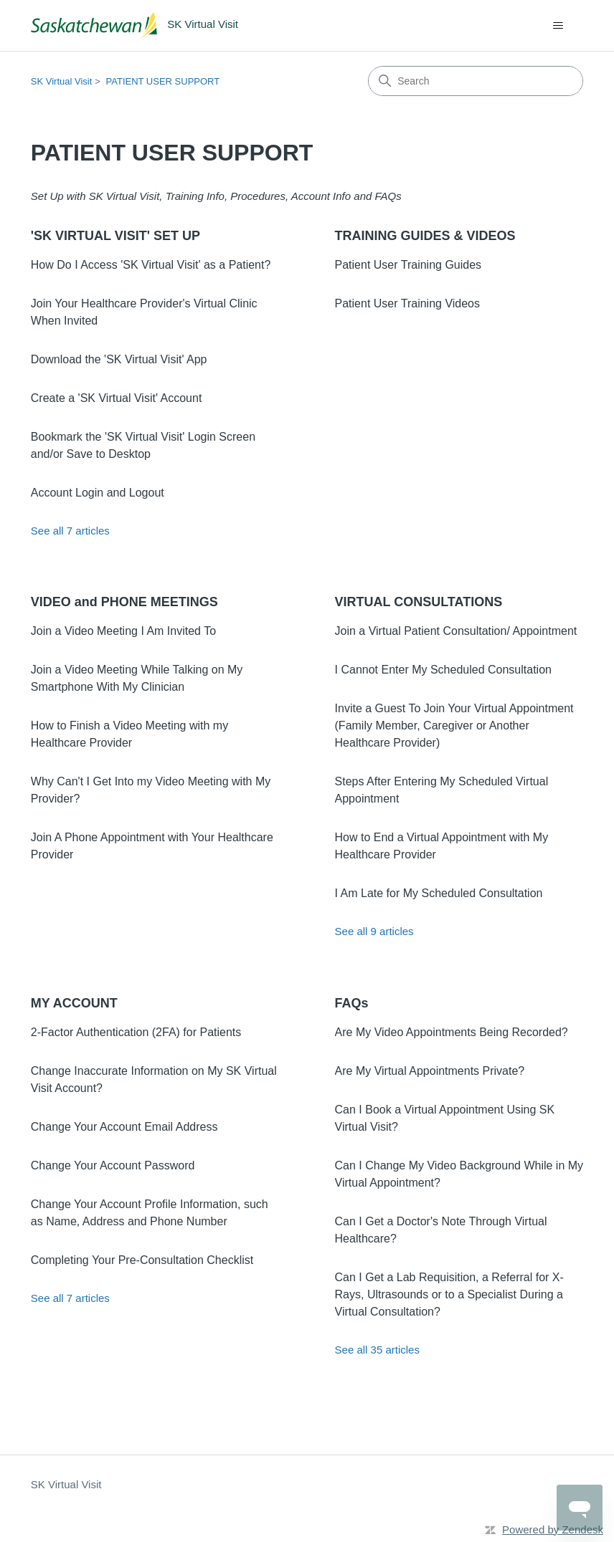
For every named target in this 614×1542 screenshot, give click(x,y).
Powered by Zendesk (552, 1529)
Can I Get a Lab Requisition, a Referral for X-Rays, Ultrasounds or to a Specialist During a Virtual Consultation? (449, 1294)
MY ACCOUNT (74, 1003)
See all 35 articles (377, 1350)
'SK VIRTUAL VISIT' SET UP (115, 236)
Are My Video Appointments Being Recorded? (451, 1032)
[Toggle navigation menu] (557, 25)
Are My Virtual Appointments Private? (430, 1071)
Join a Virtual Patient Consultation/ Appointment (456, 631)
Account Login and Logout (97, 493)
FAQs (352, 1003)
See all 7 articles (70, 531)
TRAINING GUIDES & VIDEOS (425, 236)
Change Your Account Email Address (124, 1127)
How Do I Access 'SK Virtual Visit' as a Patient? (151, 265)
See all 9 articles (374, 931)
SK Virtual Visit (62, 81)
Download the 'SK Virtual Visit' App (119, 359)
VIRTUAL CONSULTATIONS (419, 602)
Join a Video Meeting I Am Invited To (123, 631)
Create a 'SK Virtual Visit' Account (116, 398)
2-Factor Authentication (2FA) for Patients (136, 1032)
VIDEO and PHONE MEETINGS (124, 602)
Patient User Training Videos (407, 303)
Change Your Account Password (113, 1165)
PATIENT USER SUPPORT (163, 81)
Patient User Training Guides (408, 265)
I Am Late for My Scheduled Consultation (439, 893)
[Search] (475, 81)
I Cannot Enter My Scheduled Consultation (443, 670)
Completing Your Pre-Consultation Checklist (142, 1260)
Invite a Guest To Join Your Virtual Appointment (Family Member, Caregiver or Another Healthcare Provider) (454, 725)
